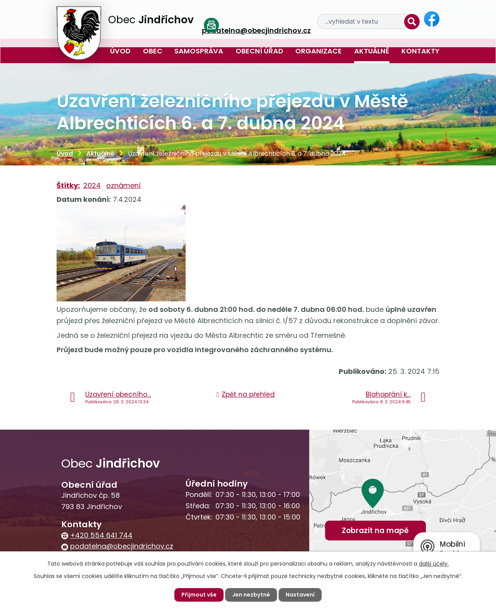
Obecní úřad (259, 51)
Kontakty (420, 51)
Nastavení (300, 595)
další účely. (434, 564)
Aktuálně (371, 51)
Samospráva (198, 51)
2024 (92, 185)
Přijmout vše (199, 595)
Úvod (120, 51)
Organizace (318, 51)
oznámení (123, 185)
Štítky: (68, 185)
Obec (152, 51)
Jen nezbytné (251, 595)
